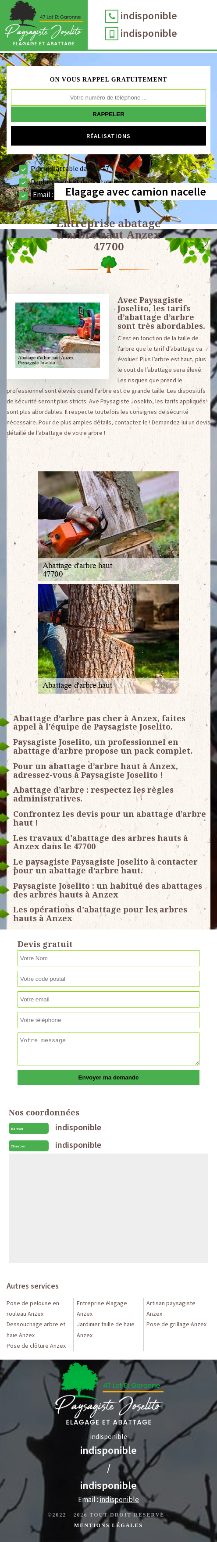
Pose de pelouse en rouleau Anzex (33, 1308)
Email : (108, 1499)
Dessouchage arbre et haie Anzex (36, 1329)
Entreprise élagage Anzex (102, 1308)
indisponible (149, 15)
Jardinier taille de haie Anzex (106, 1329)
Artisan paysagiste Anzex (171, 1308)
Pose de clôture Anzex (36, 1346)
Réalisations (108, 136)
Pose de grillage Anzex (176, 1324)
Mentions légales (108, 1525)
